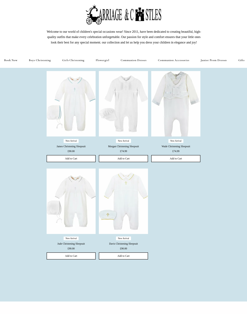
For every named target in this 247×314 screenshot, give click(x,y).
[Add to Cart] (71, 158)
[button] (73, 60)
